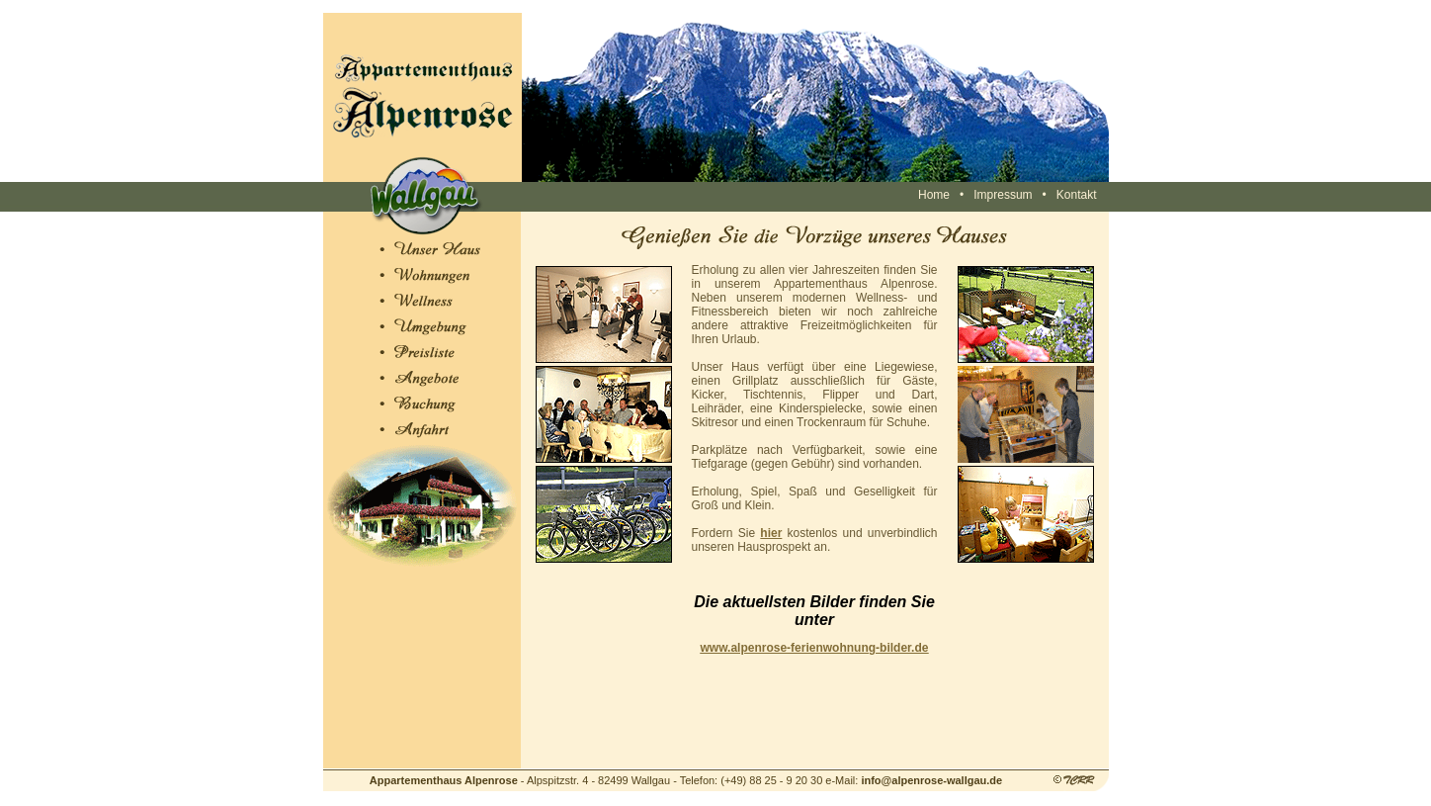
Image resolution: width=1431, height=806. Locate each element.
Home (934, 195)
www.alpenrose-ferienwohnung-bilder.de (815, 648)
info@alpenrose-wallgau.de (931, 780)
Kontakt (1076, 195)
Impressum (1002, 195)
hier (771, 533)
